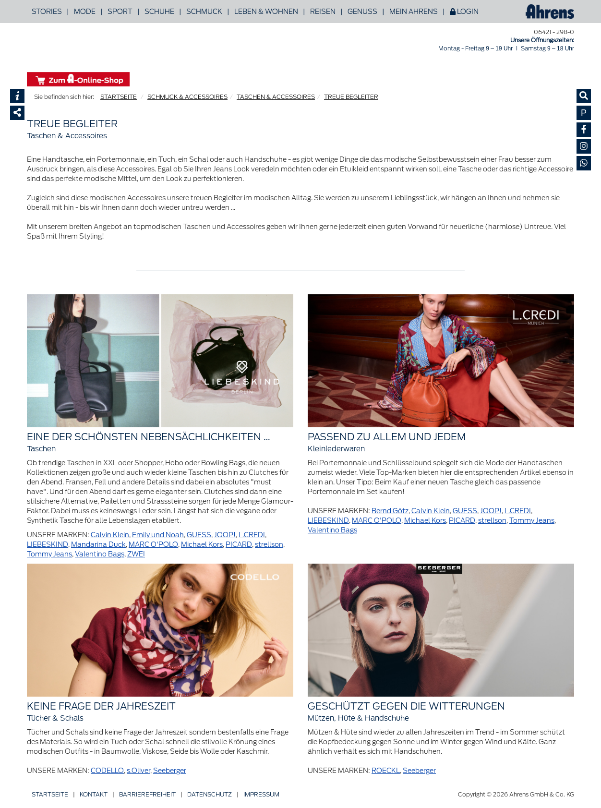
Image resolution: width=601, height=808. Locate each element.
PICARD (239, 544)
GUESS (199, 535)
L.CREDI (252, 535)
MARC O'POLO (153, 544)
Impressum (261, 794)
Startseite (50, 794)
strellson (269, 544)
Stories (47, 11)
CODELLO (107, 770)
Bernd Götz (390, 511)
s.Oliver (138, 770)
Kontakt (94, 794)
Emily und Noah (158, 535)
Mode (85, 11)
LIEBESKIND (47, 544)
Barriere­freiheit (147, 794)
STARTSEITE (118, 96)
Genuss (362, 11)
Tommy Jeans (49, 554)
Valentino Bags (99, 554)
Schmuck (204, 11)
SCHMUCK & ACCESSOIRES (187, 96)
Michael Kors (202, 544)
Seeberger (169, 770)
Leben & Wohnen (266, 11)
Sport (120, 11)
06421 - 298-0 (554, 32)
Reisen (323, 11)
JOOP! (225, 535)
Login (464, 11)
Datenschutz (209, 794)
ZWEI (136, 554)
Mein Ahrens (413, 11)
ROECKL (386, 770)
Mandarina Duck (98, 544)
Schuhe (159, 11)
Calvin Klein (110, 535)
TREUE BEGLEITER (351, 96)
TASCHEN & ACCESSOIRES (276, 96)
